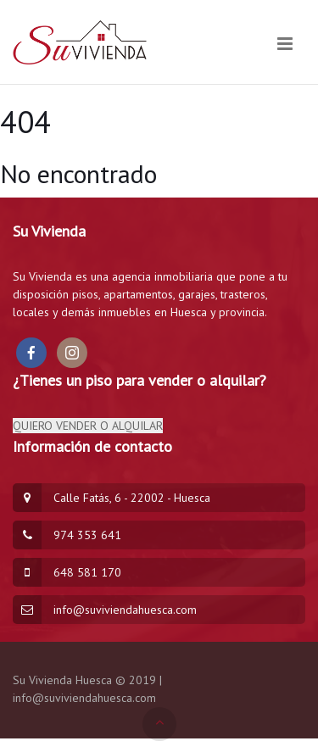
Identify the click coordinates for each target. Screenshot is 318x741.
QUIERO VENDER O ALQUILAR (88, 425)
